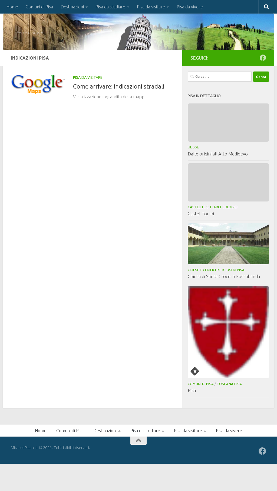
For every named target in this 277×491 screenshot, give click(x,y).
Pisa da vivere (190, 6)
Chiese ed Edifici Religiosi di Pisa (216, 270)
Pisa (192, 390)
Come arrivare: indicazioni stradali (118, 86)
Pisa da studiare (110, 6)
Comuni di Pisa (39, 6)
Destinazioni (72, 6)
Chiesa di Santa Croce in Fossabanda (224, 276)
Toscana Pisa (229, 384)
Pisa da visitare (151, 6)
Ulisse (193, 147)
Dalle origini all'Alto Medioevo (218, 153)
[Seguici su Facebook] (263, 57)
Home (12, 6)
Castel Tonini (201, 213)
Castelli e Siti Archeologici (213, 207)
